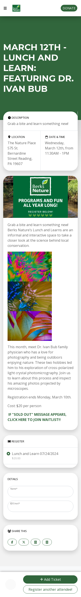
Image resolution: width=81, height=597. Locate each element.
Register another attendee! (50, 589)
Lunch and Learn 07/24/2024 (35, 455)
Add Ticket (50, 579)
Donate (69, 8)
